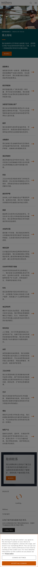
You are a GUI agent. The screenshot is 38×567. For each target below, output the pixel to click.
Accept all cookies (19, 563)
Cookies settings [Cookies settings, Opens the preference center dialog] (19, 557)
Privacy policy (9, 553)
